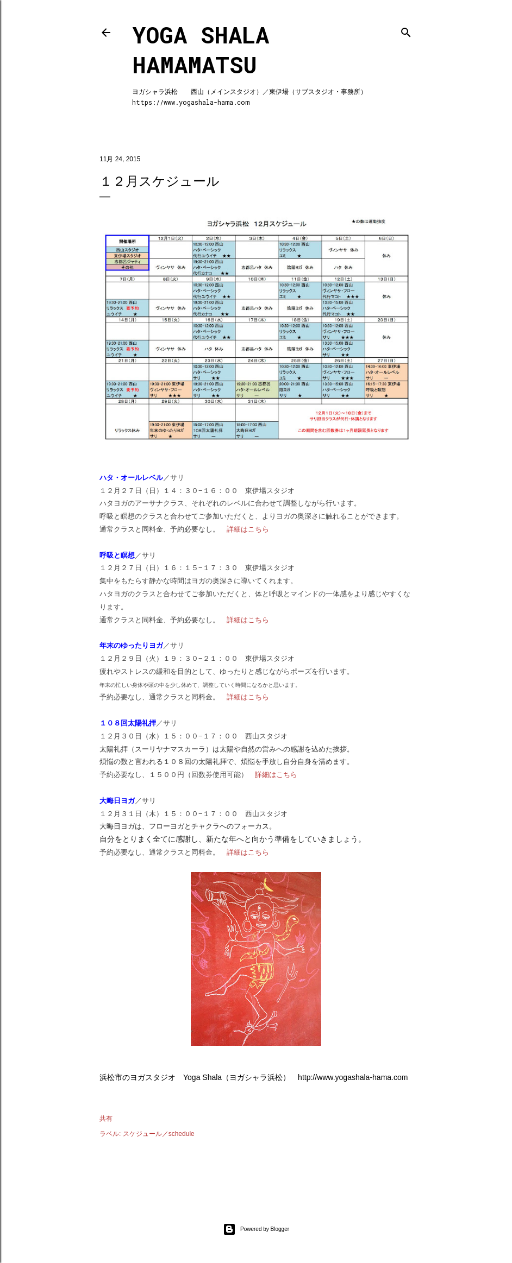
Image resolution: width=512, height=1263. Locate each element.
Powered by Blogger (256, 1229)
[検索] (406, 30)
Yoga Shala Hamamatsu (200, 49)
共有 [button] (106, 1118)
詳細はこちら (248, 529)
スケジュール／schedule (159, 1134)
